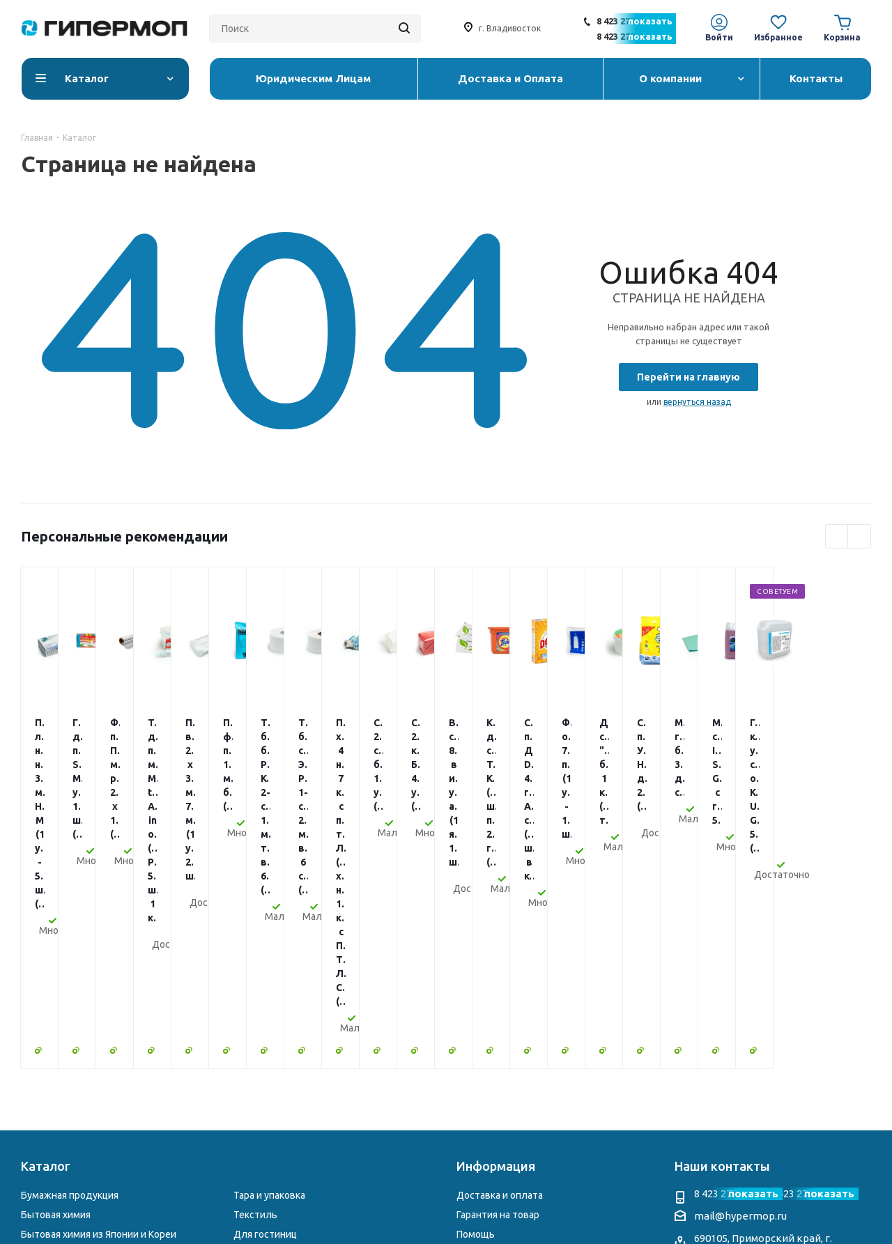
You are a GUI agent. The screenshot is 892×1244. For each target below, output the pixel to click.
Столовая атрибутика (71, 1078)
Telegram (732, 1101)
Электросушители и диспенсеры (309, 1058)
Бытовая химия (56, 981)
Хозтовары (258, 1020)
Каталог (45, 932)
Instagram (704, 1101)
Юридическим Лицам (505, 1058)
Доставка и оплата (499, 961)
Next (859, 537)
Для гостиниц (265, 1000)
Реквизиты (481, 1039)
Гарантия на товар (497, 981)
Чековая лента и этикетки (293, 1039)
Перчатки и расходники (74, 1058)
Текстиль (255, 981)
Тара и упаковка (269, 961)
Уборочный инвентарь (72, 1020)
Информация (495, 932)
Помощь (475, 1000)
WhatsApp (760, 1101)
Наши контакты (722, 932)
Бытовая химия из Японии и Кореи (98, 1000)
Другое (250, 1078)
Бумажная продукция (69, 961)
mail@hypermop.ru (740, 982)
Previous (837, 537)
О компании (483, 1020)
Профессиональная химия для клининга (113, 1039)
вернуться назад (697, 401)
